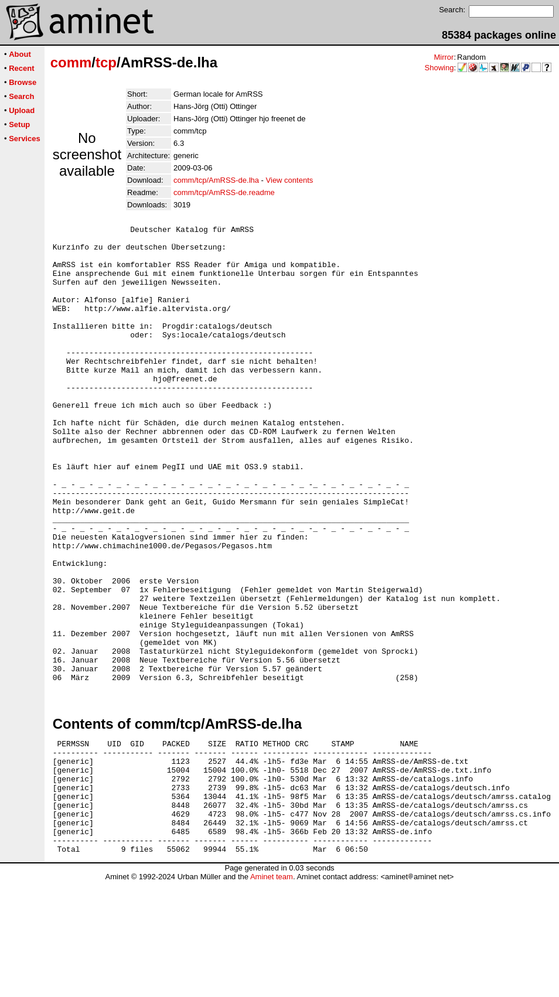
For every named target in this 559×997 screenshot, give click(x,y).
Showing (439, 67)
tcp (106, 62)
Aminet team (271, 992)
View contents (289, 180)
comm (71, 62)
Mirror (444, 57)
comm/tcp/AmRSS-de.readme (224, 192)
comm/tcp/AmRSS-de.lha (216, 180)
